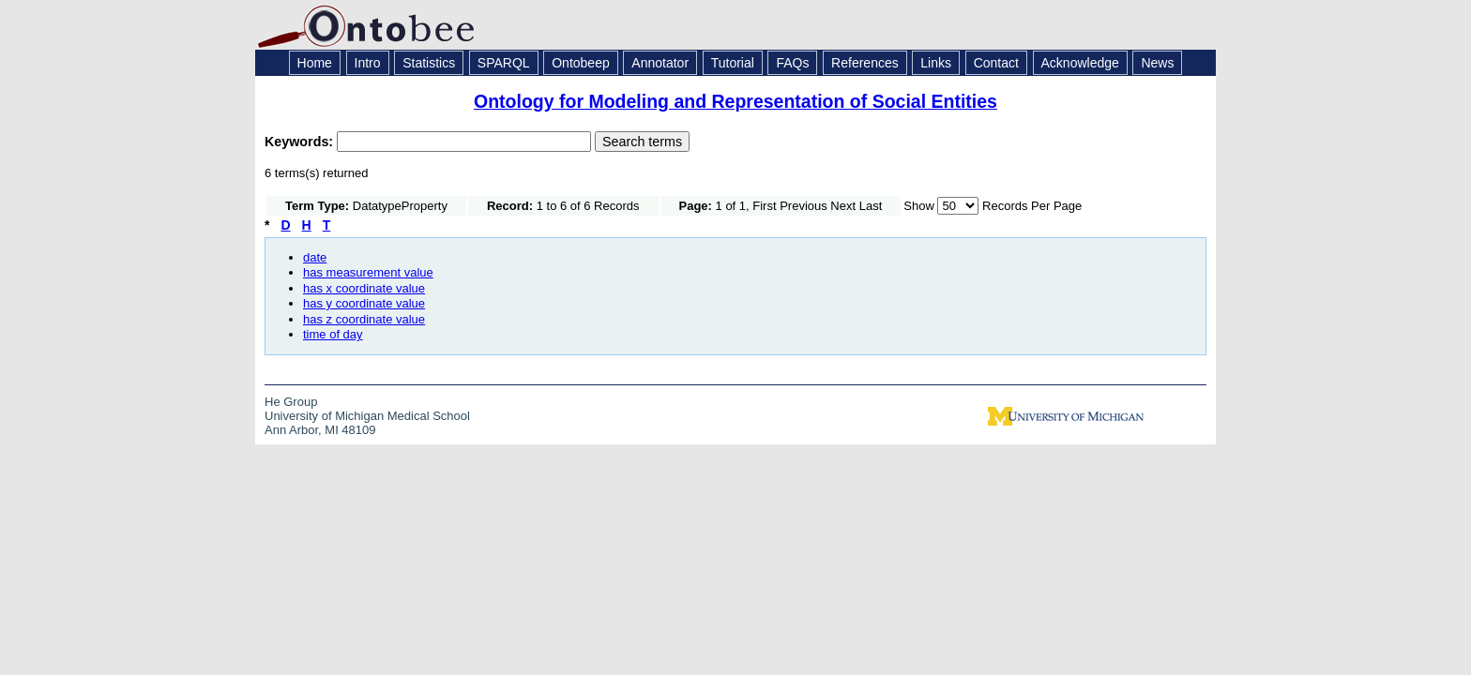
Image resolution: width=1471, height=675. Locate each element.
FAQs (792, 62)
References (865, 62)
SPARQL (504, 62)
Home (314, 62)
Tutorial (732, 62)
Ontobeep (581, 62)
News (1157, 62)
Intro (368, 62)
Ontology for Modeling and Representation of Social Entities (735, 101)
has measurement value (368, 272)
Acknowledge (1080, 62)
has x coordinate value (364, 288)
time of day (333, 334)
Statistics (428, 62)
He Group (291, 402)
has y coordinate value (364, 303)
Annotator (660, 62)
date (314, 257)
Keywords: (301, 141)
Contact (996, 62)
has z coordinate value (364, 319)
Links (935, 62)
